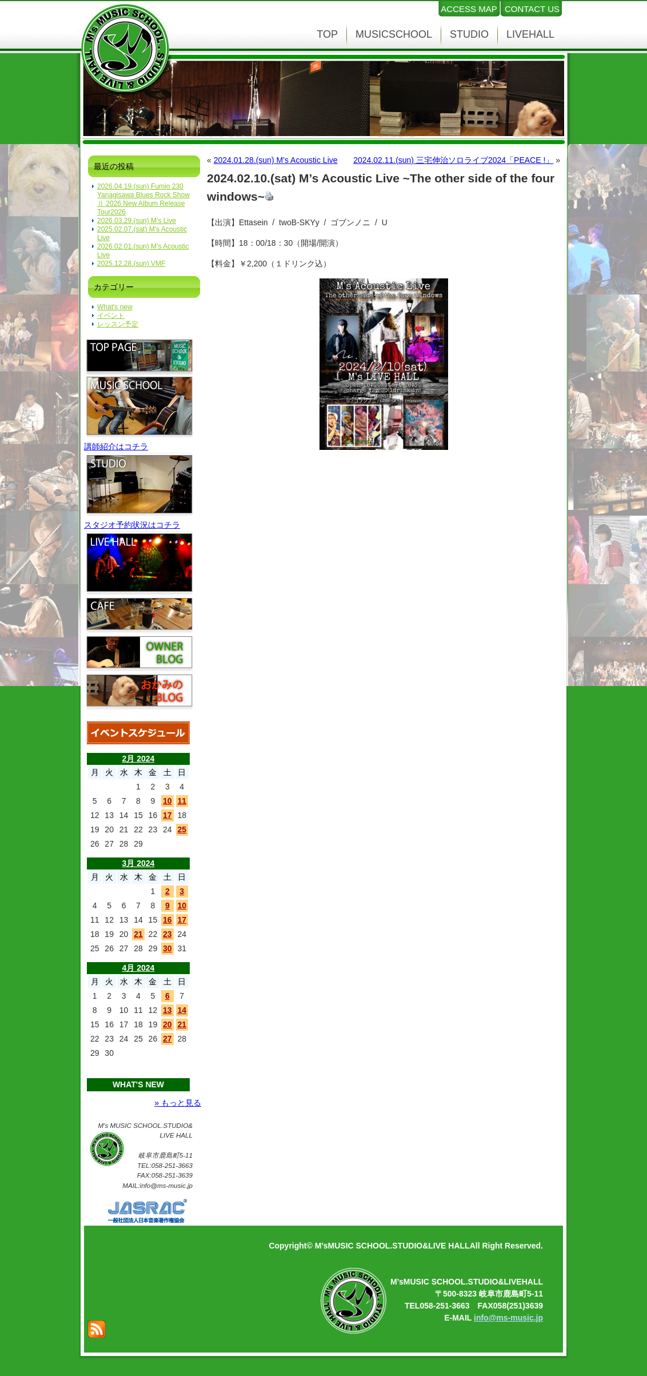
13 (167, 1010)
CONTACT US (532, 9)
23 (167, 934)
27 (167, 1038)
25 (181, 829)
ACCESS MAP (469, 9)
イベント (111, 316)
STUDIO (469, 34)
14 (181, 1010)
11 (181, 800)
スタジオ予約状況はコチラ (132, 524)
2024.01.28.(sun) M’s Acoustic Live (276, 160)
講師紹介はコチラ (116, 446)
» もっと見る (177, 1102)
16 (167, 919)
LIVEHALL (530, 34)
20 (167, 1024)
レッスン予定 (117, 324)
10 (167, 800)
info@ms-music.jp (508, 1317)
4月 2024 (138, 967)
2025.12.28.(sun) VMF (131, 264)
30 (167, 948)
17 (167, 815)
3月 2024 (138, 863)
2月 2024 (138, 758)
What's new (115, 307)
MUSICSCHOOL (394, 34)
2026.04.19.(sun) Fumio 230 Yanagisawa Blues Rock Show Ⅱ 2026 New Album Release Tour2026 (143, 199)
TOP (327, 34)
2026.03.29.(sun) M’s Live (136, 221)
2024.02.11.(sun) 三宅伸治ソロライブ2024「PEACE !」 (453, 160)
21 (138, 934)
